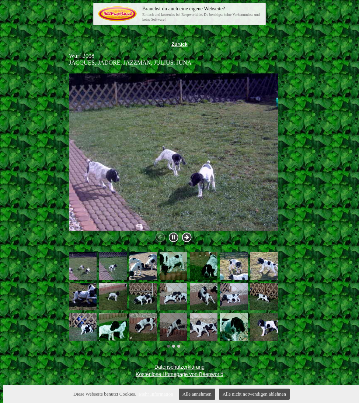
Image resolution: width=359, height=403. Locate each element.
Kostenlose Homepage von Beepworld (179, 374)
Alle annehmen (197, 394)
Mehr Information (156, 394)
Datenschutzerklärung (179, 367)
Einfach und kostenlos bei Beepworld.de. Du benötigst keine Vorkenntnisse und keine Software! (201, 13)
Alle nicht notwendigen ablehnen (254, 394)
